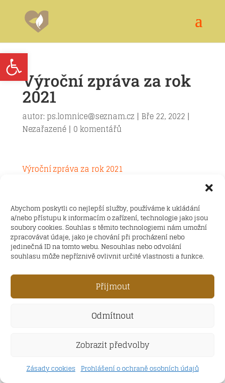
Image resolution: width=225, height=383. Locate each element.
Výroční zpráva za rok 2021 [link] (72, 169)
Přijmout (113, 286)
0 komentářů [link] (97, 129)
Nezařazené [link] (44, 129)
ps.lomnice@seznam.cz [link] (91, 116)
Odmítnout (112, 316)
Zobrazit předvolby (112, 345)
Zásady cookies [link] (51, 368)
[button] (209, 187)
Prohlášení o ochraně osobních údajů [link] (140, 368)
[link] (14, 67)
